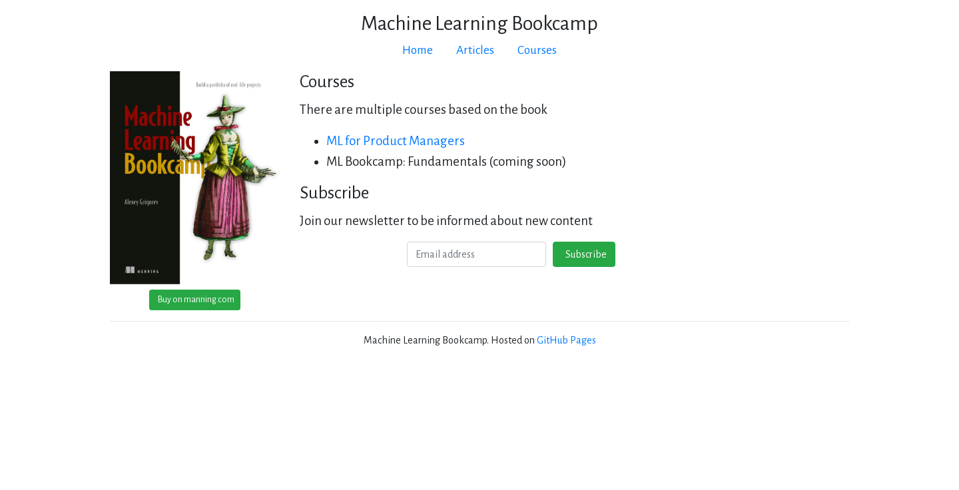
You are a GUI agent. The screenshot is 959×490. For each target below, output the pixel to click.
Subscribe (584, 254)
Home (417, 50)
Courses (537, 50)
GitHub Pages (566, 340)
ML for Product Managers (395, 141)
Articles (475, 50)
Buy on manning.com (194, 299)
